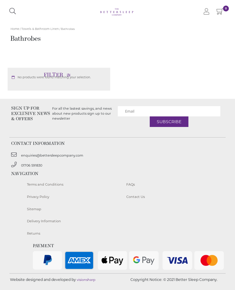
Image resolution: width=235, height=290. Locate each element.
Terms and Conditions (45, 184)
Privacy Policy (38, 197)
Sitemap (34, 209)
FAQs (130, 184)
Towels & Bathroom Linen (40, 28)
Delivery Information (44, 221)
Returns (33, 233)
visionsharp (86, 280)
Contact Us (135, 197)
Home (15, 28)
